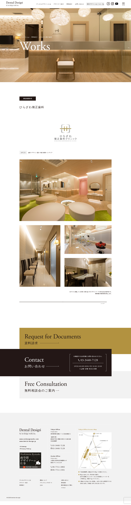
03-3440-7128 (89, 364)
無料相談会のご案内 (66, 489)
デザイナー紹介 (59, 4)
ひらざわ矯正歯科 (46, 37)
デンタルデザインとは (43, 4)
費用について (43, 484)
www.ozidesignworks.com (29, 443)
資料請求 (63, 486)
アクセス (63, 491)
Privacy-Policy (25, 452)
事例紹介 (69, 4)
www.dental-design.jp (27, 445)
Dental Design (24, 37)
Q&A (41, 489)
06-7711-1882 (58, 470)
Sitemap (23, 450)
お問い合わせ (79, 4)
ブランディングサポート (46, 486)
